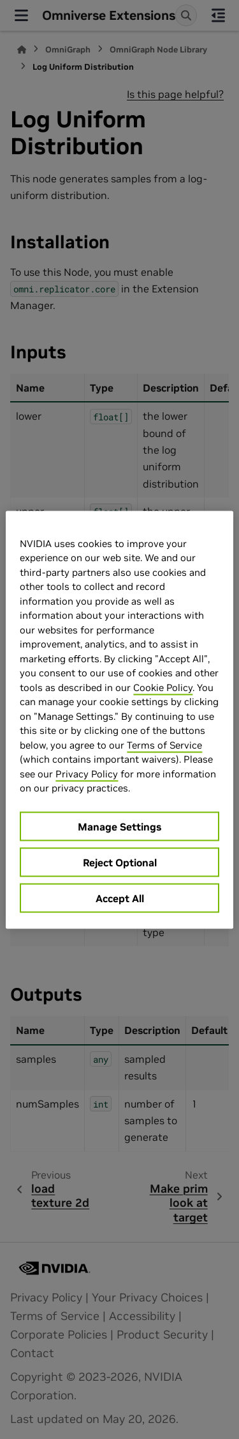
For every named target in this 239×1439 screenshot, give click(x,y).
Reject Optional (120, 861)
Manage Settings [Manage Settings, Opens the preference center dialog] (119, 826)
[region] (119, 719)
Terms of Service (164, 744)
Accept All (120, 897)
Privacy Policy (86, 773)
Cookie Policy (162, 687)
